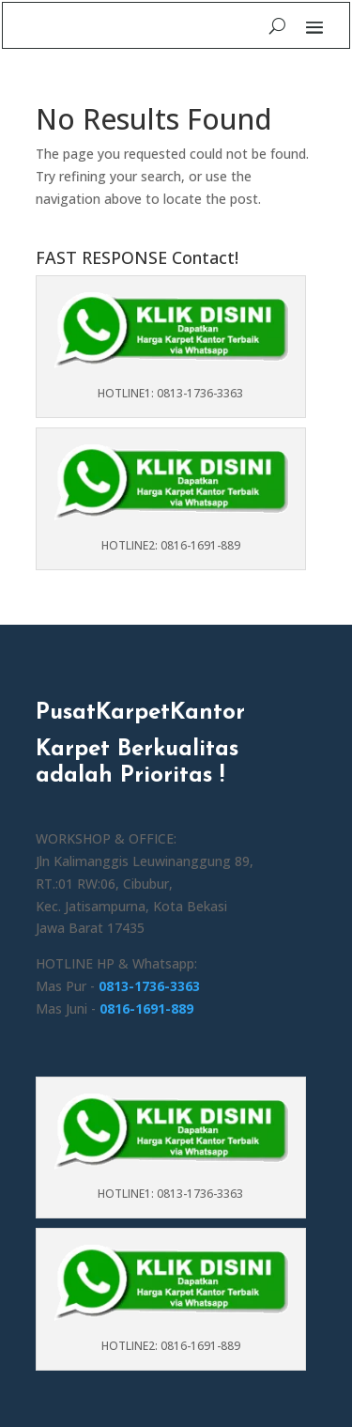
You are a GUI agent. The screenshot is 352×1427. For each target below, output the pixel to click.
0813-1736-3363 (149, 986)
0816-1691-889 (146, 1008)
